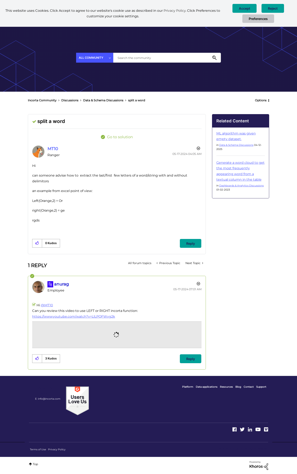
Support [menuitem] (261, 386)
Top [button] (35, 464)
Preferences (258, 19)
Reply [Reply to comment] (190, 359)
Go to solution (120, 137)
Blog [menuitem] (238, 386)
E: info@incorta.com (47, 398)
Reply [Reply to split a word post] (190, 243)
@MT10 (47, 305)
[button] (244, 8)
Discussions (69, 100)
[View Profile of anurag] (61, 284)
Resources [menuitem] (226, 386)
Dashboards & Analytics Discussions (241, 185)
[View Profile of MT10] (52, 148)
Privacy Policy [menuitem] (57, 449)
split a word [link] (136, 100)
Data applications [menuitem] (206, 386)
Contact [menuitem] (249, 386)
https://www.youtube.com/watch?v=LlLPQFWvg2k (73, 316)
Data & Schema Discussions (103, 100)
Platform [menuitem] (187, 386)
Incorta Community (42, 100)
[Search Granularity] (94, 58)
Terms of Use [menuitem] (38, 449)
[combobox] (167, 58)
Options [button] (260, 100)
